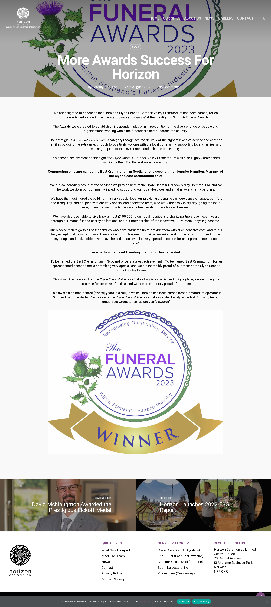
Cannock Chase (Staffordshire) (180, 562)
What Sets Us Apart (116, 550)
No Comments (169, 87)
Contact (107, 568)
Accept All (183, 601)
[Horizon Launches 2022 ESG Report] (203, 505)
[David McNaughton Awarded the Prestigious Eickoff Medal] (68, 505)
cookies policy (146, 601)
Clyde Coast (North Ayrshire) (179, 550)
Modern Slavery (113, 579)
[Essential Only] (266, 601)
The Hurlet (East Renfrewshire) (180, 556)
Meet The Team (113, 556)
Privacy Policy (112, 573)
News (135, 47)
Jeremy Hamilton (104, 87)
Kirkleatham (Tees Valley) (176, 573)
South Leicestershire (173, 568)
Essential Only (201, 601)
